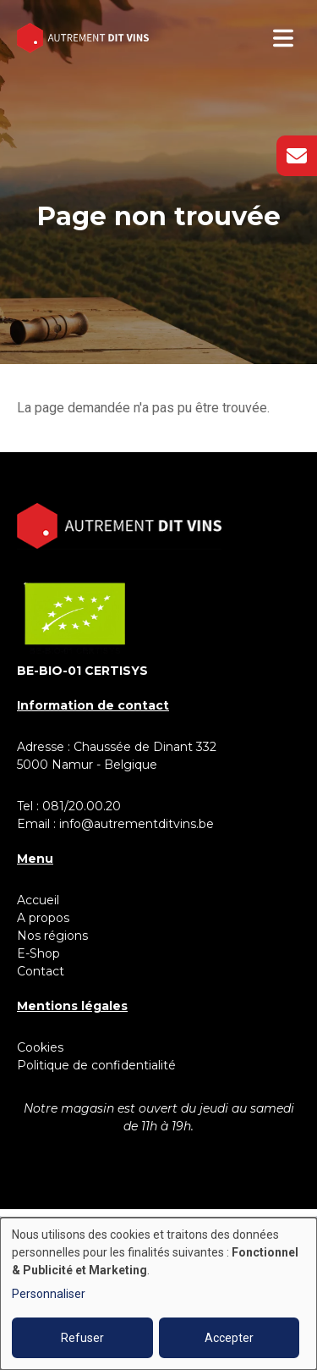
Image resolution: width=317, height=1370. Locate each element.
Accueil (38, 900)
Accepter (229, 1338)
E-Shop (40, 953)
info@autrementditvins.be (136, 823)
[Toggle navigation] (283, 38)
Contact (40, 971)
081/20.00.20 (81, 806)
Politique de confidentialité (96, 1065)
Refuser (82, 1338)
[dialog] (158, 1294)
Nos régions (52, 935)
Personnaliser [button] (48, 1294)
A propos (43, 917)
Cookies (40, 1047)
